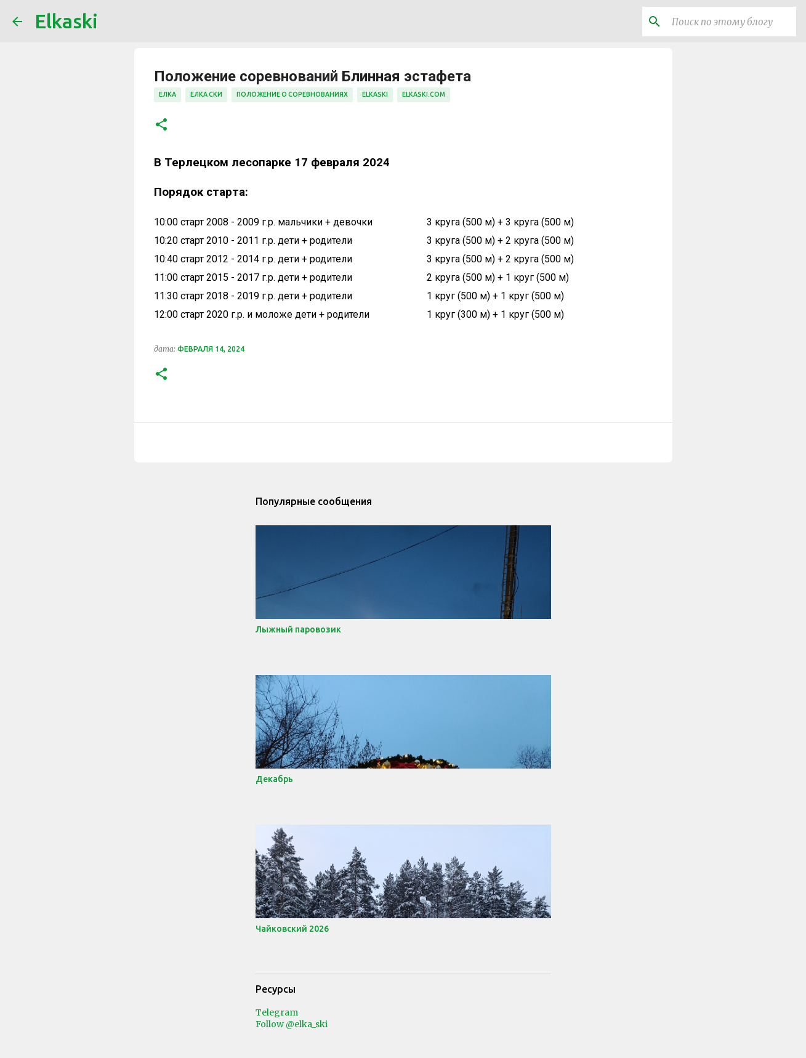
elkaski (375, 94)
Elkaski (66, 21)
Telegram (277, 1012)
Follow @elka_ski (292, 1024)
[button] (161, 125)
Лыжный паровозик (298, 629)
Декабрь (274, 779)
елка (167, 94)
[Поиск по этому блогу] (731, 21)
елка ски (206, 94)
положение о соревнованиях (292, 94)
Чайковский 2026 (292, 929)
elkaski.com (423, 94)
